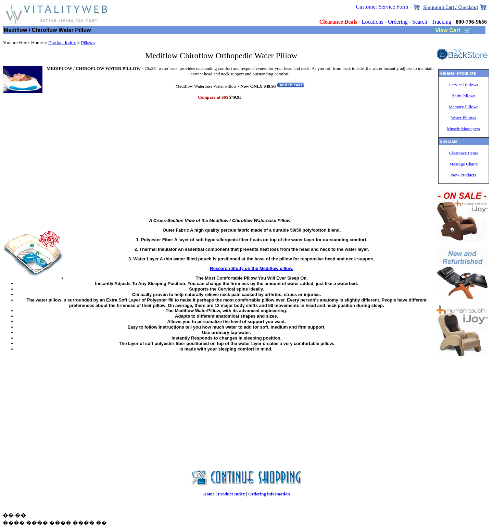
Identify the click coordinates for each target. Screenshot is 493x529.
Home (208, 493)
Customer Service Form (382, 7)
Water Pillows (463, 117)
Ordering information (269, 493)
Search (419, 22)
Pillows (87, 42)
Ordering (398, 22)
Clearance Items (463, 153)
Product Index (62, 42)
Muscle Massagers (463, 128)
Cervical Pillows (463, 84)
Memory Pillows (463, 106)
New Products (463, 174)
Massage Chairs (463, 164)
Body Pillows (463, 95)
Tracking (441, 22)
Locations (372, 22)
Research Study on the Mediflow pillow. (251, 268)
